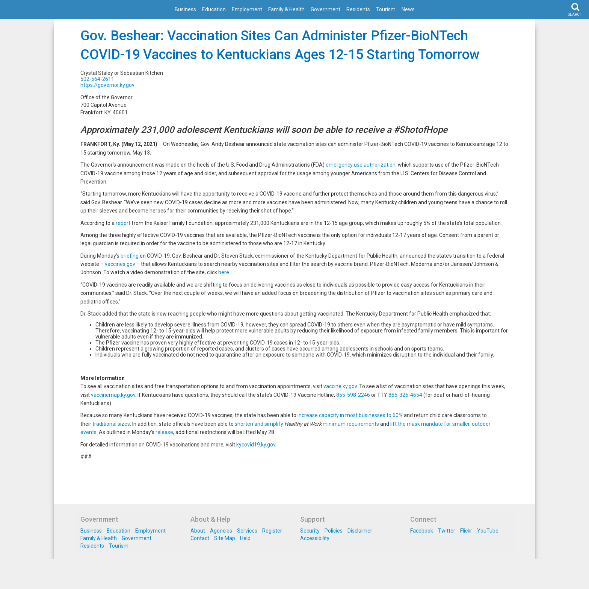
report (123, 223)
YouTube (487, 531)
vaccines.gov (120, 264)
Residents (358, 9)
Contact (199, 538)
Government (325, 9)
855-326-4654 (405, 395)
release (164, 432)
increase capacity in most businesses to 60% (350, 415)
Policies (334, 531)
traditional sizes (111, 424)
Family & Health (286, 9)
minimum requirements (351, 424)
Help (245, 538)
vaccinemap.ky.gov (113, 395)
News (408, 9)
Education (214, 9)
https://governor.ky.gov (107, 85)
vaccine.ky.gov (340, 386)
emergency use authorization (361, 165)
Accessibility (314, 538)
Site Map (224, 538)
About (197, 531)
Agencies (221, 531)
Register (272, 531)
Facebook (421, 531)
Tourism (386, 9)
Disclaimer (359, 531)
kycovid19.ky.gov (255, 445)
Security (310, 531)
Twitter (446, 531)
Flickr (466, 531)
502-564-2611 (97, 79)
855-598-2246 (353, 395)
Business (185, 9)
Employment (247, 9)
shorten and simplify (259, 424)
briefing (130, 256)
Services (247, 531)
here (223, 272)
